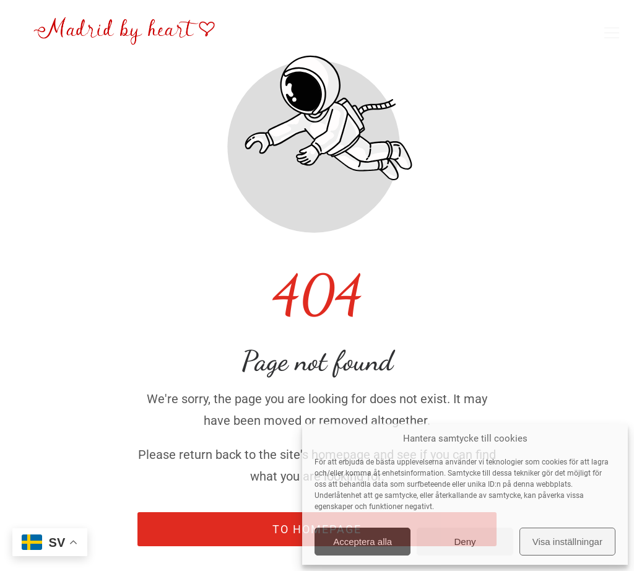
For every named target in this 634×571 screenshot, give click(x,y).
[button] (611, 32)
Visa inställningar (567, 541)
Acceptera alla (362, 541)
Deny (465, 541)
